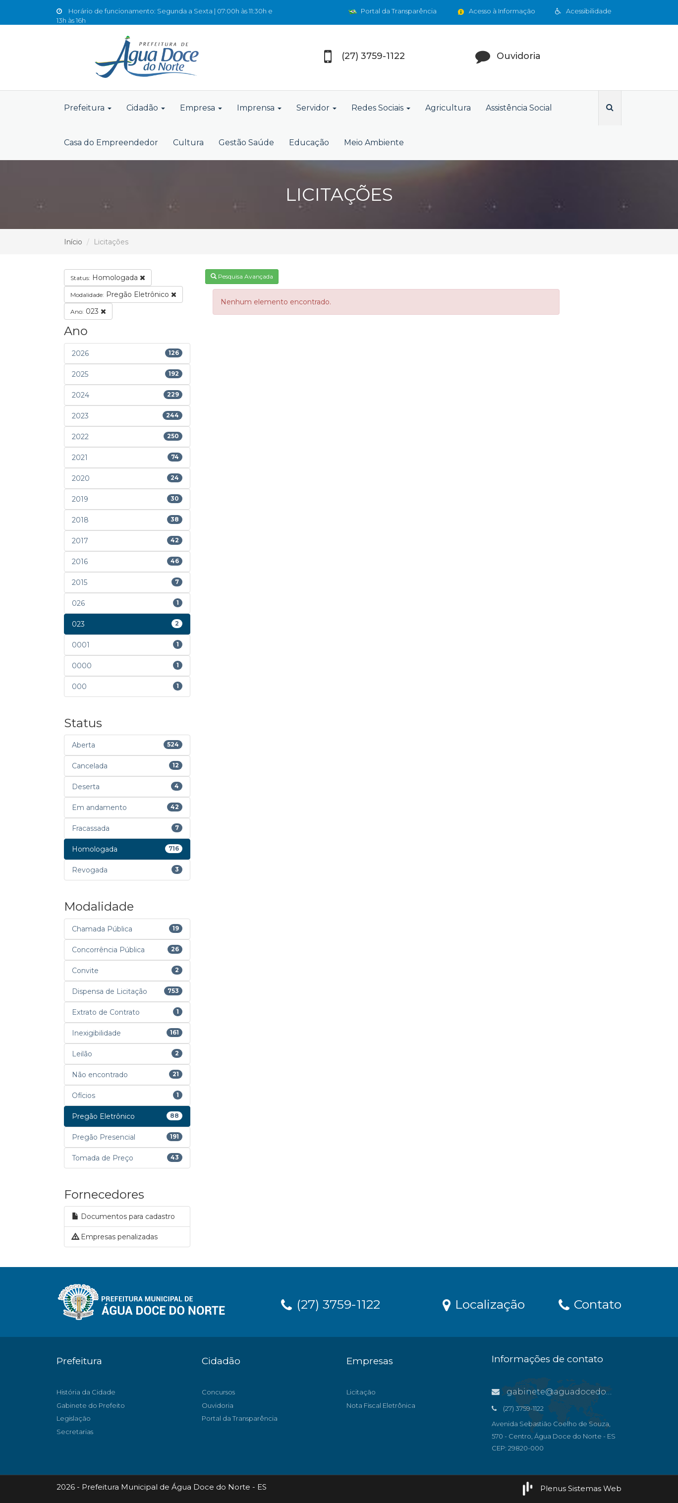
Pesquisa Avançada (242, 276)
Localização (484, 1304)
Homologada (107, 277)
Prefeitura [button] (88, 108)
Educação (309, 142)
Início (73, 241)
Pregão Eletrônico (123, 294)
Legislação (73, 1418)
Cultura (188, 142)
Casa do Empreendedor (111, 142)
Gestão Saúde (246, 142)
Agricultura (448, 108)
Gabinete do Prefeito (90, 1405)
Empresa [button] (201, 108)
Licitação (361, 1392)
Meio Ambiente (374, 142)
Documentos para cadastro (123, 1216)
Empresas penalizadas (115, 1236)
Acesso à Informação (495, 11)
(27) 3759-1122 (330, 1304)
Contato (590, 1304)
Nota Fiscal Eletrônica (380, 1405)
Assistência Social (519, 108)
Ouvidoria (217, 1405)
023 (88, 311)
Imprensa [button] (259, 108)
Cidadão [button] (145, 108)
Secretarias (74, 1432)
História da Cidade (85, 1392)
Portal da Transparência (392, 11)
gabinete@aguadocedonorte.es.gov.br (579, 1391)
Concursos (218, 1392)
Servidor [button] (316, 108)
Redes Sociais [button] (380, 108)
